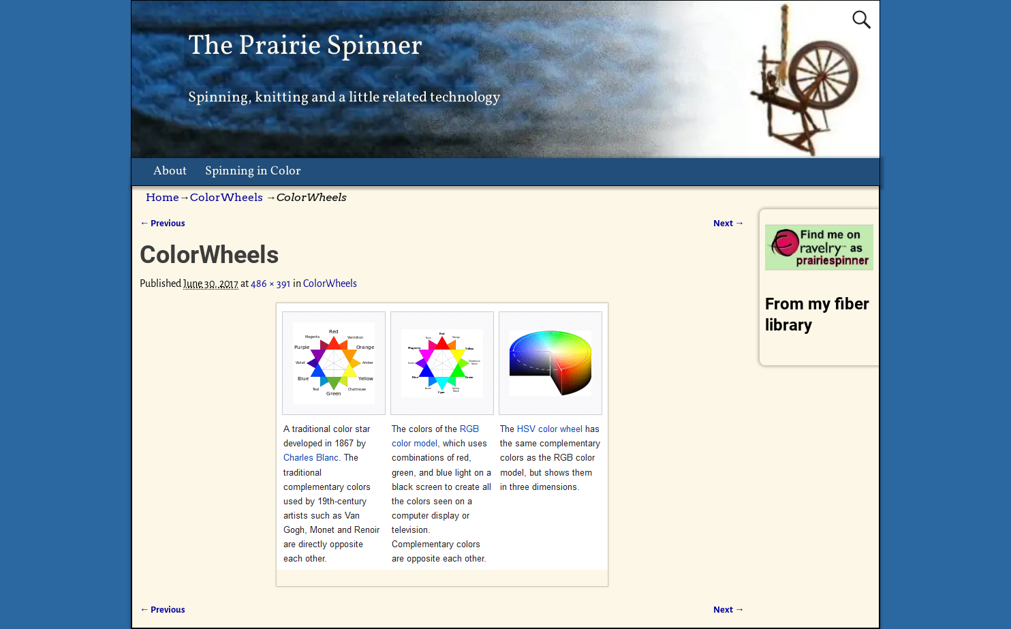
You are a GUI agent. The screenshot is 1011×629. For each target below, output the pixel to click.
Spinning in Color (253, 171)
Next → (728, 223)
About (170, 171)
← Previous (162, 223)
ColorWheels (226, 197)
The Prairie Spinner (305, 46)
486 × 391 (271, 283)
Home (162, 197)
